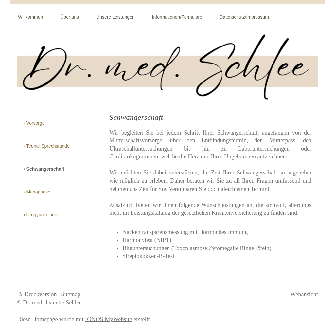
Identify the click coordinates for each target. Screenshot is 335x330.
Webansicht (304, 294)
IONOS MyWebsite (108, 319)
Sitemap (70, 294)
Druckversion (37, 294)
